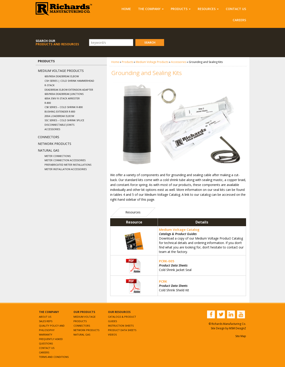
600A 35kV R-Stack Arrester (62, 98)
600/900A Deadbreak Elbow (62, 76)
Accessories (52, 129)
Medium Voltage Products (61, 71)
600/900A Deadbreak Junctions (64, 94)
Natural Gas (48, 150)
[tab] (132, 212)
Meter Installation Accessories (66, 169)
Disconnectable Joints (59, 124)
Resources (208, 9)
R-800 (48, 102)
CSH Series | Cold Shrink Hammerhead (69, 80)
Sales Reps (45, 321)
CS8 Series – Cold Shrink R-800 (64, 107)
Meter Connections (58, 156)
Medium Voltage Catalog (179, 229)
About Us (45, 316)
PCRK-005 (166, 261)
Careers (239, 20)
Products (181, 9)
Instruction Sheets (121, 325)
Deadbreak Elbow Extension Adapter (69, 89)
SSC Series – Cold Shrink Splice (64, 120)
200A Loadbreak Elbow (59, 116)
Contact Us (236, 9)
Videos (112, 334)
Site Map (240, 336)
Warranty (45, 334)
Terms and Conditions (54, 357)
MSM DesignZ (237, 328)
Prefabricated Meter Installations (68, 164)
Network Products (54, 144)
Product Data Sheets (122, 330)
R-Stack (50, 85)
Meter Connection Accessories (65, 160)
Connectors (48, 137)
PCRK (163, 281)
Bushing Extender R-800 (60, 111)
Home (126, 9)
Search (149, 42)
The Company (151, 9)
